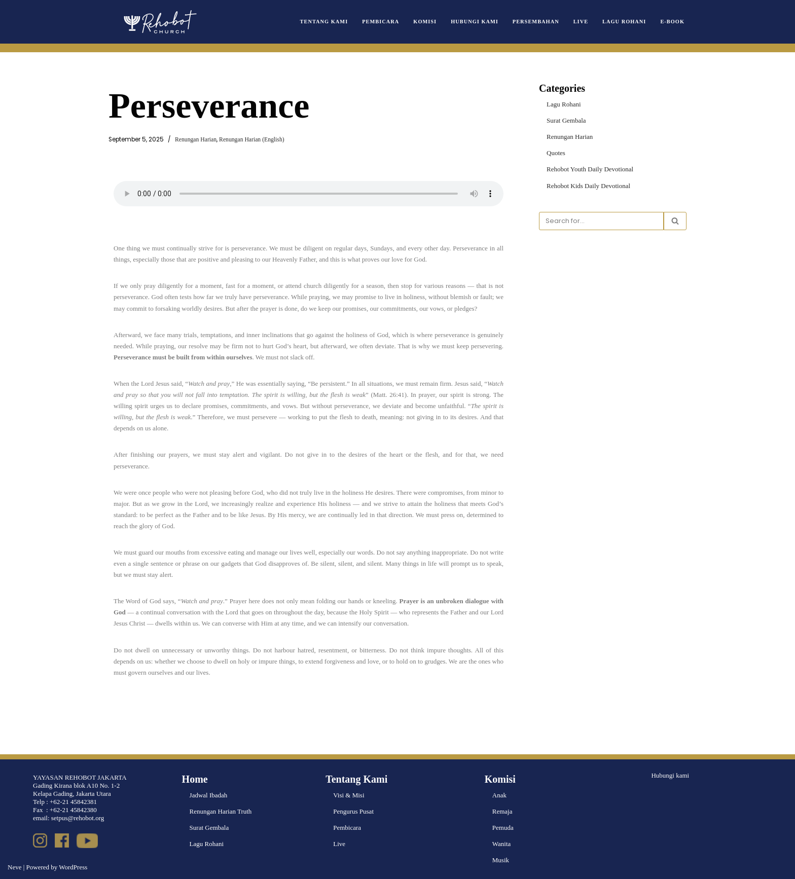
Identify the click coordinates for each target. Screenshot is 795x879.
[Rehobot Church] (159, 21)
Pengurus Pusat (353, 811)
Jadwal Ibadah (209, 795)
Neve (14, 867)
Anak (499, 795)
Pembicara (380, 21)
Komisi (425, 21)
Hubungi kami (670, 775)
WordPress (73, 867)
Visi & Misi (348, 795)
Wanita (501, 844)
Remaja (502, 811)
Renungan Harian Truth (221, 811)
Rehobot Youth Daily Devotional (590, 169)
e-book (672, 21)
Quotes (556, 153)
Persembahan (536, 21)
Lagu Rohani (624, 21)
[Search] (601, 221)
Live (580, 21)
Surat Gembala (566, 120)
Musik (500, 860)
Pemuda (503, 827)
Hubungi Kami (474, 21)
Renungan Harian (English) (251, 139)
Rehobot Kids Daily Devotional (588, 186)
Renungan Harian (195, 139)
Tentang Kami (324, 21)
